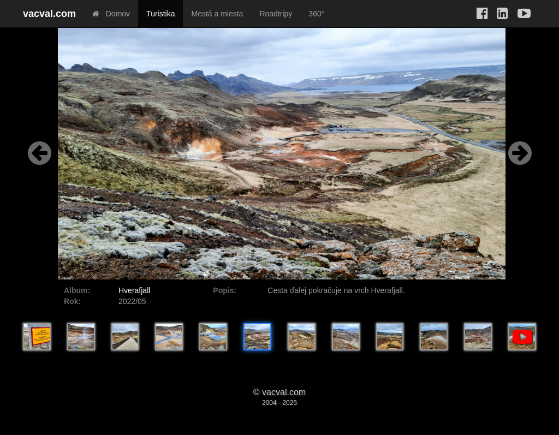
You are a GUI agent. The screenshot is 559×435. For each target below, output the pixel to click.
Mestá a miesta (217, 13)
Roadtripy (275, 13)
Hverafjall (134, 290)
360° (316, 13)
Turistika (160, 13)
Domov (111, 13)
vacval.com (49, 13)
